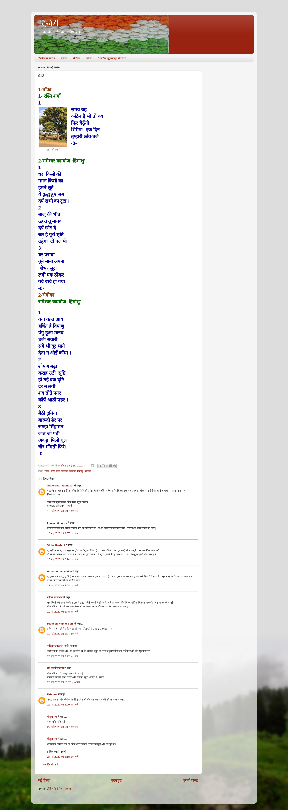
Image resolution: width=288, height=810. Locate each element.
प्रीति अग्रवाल (55, 597)
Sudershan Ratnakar (60, 485)
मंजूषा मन (52, 716)
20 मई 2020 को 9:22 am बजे (62, 656)
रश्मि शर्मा (55, 471)
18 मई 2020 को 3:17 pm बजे (62, 510)
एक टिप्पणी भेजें (50, 764)
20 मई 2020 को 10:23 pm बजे (63, 682)
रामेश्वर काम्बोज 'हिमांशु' (72, 471)
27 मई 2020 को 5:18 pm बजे (62, 756)
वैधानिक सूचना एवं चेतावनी (112, 58)
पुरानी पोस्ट (190, 780)
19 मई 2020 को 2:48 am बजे (62, 611)
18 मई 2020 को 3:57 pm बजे (62, 533)
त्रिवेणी (49, 23)
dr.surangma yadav (59, 571)
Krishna (52, 694)
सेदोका (76, 58)
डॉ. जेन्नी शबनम (55, 668)
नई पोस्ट (44, 780)
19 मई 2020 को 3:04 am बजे (62, 633)
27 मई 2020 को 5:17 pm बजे (62, 726)
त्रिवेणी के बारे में (46, 58)
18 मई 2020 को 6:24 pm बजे (62, 559)
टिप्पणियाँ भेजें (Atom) (60, 788)
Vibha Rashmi (56, 545)
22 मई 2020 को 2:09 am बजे (62, 704)
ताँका (64, 58)
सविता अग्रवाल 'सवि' (58, 646)
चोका (89, 58)
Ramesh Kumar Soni (60, 623)
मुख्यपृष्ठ (116, 780)
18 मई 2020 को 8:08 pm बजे (62, 585)
